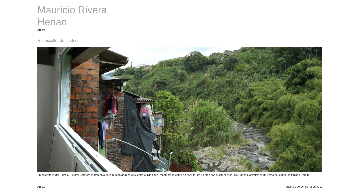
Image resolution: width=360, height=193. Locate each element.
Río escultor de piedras (58, 40)
